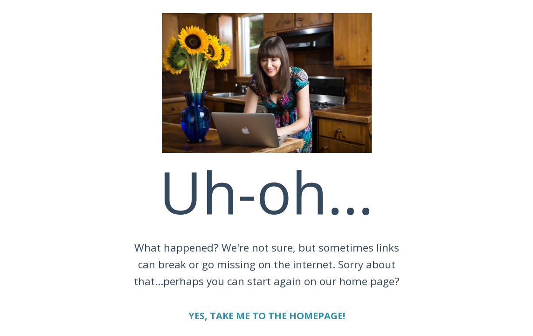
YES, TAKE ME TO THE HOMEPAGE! (266, 315)
